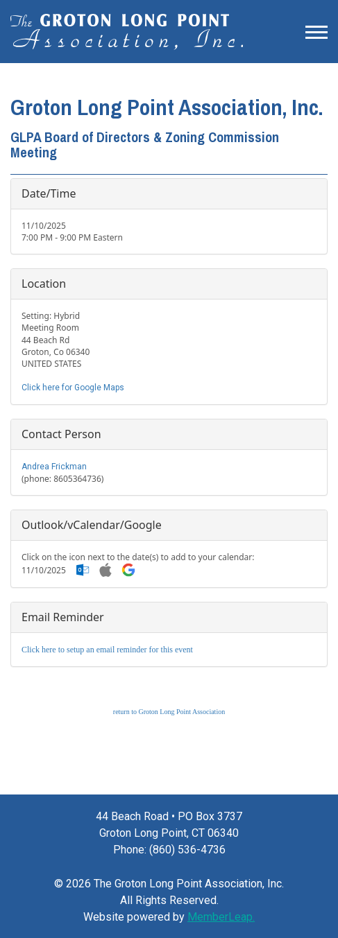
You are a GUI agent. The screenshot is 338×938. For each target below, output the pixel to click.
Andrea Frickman (54, 466)
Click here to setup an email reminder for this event (107, 649)
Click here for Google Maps (73, 387)
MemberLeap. (221, 916)
